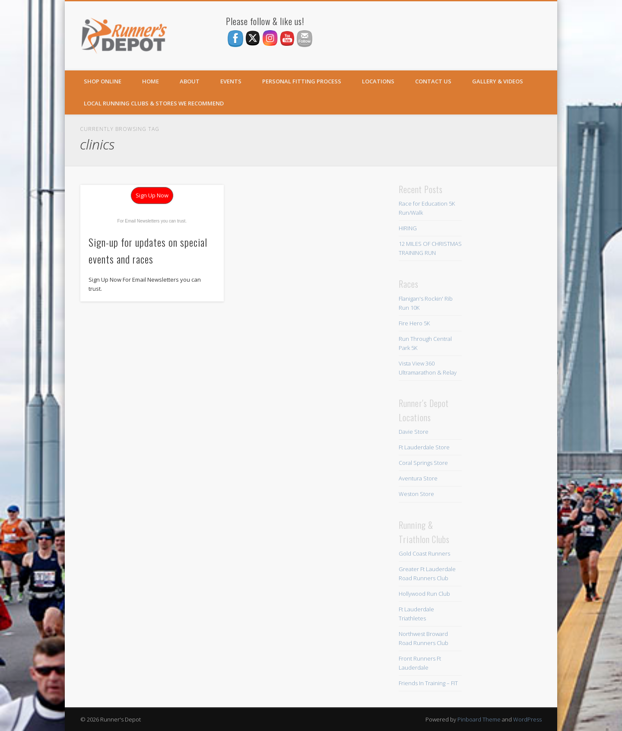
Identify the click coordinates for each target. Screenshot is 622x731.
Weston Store (416, 494)
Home (150, 81)
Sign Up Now (152, 195)
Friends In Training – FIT (428, 683)
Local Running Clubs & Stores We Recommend (154, 103)
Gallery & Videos (497, 81)
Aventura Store (418, 478)
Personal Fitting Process (301, 81)
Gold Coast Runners (424, 553)
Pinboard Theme (479, 719)
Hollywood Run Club (424, 594)
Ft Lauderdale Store (424, 447)
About (190, 81)
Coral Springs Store (423, 463)
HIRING (408, 228)
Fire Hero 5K (414, 323)
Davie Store (413, 431)
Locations (378, 81)
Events (230, 81)
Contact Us (433, 81)
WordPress (527, 719)
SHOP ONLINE (102, 81)
